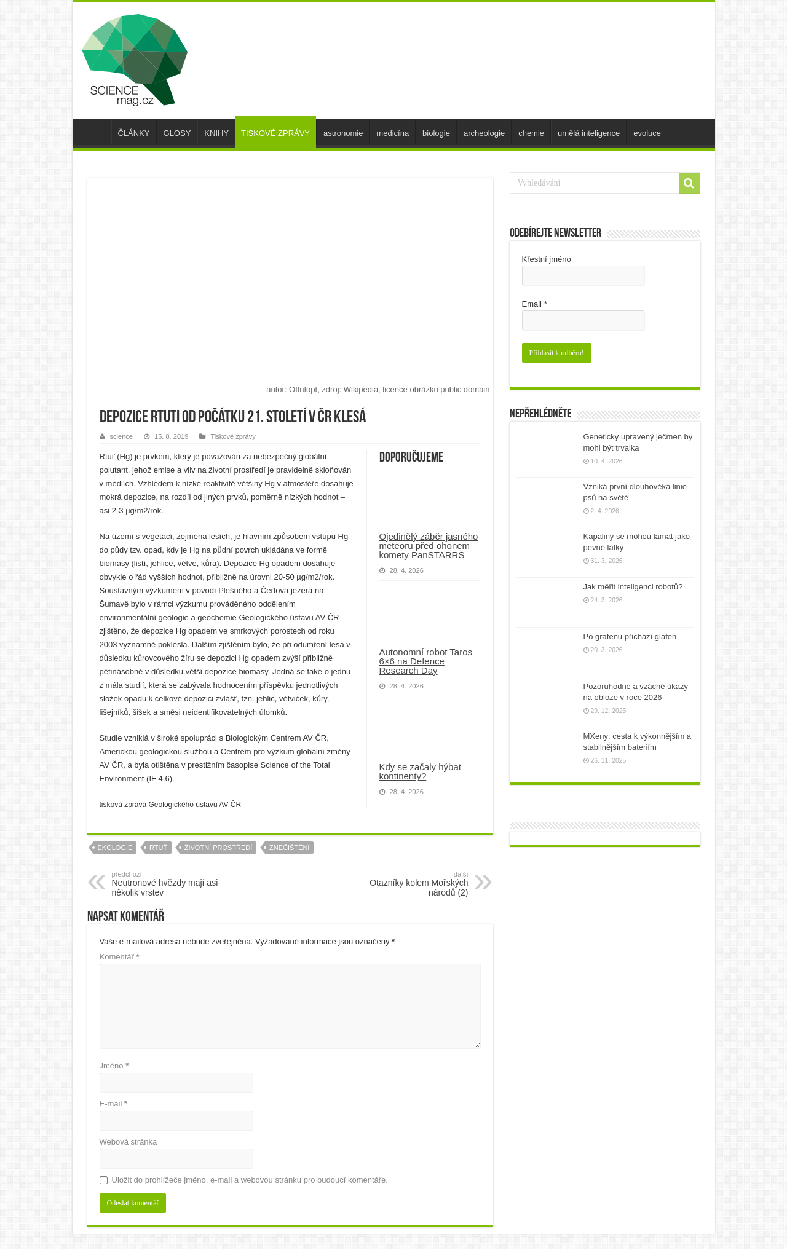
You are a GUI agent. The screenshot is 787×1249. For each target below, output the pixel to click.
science (121, 436)
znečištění (289, 847)
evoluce (647, 133)
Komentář (120, 956)
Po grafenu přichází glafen (630, 636)
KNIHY (216, 133)
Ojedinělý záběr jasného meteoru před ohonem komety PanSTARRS (428, 545)
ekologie (115, 847)
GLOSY (177, 133)
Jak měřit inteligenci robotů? (633, 586)
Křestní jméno (546, 259)
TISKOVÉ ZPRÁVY (275, 133)
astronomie (343, 133)
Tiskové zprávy (232, 436)
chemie (531, 133)
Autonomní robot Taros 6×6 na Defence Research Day (425, 661)
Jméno (114, 1065)
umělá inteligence (589, 133)
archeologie (484, 133)
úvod (95, 131)
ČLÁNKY (134, 133)
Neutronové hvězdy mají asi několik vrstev (175, 883)
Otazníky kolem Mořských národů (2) (405, 883)
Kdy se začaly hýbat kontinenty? (420, 771)
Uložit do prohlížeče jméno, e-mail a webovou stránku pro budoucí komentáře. (250, 1179)
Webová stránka (128, 1141)
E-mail (114, 1103)
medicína (392, 133)
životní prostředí (218, 847)
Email (534, 304)
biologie (436, 133)
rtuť (158, 847)
